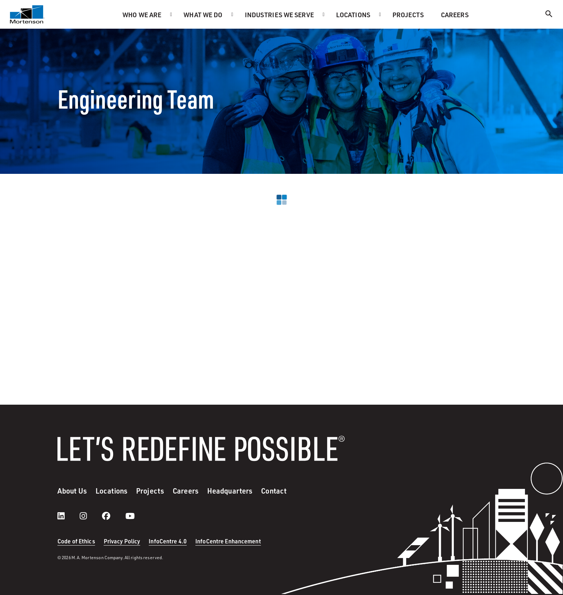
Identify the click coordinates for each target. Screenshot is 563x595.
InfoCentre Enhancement (228, 541)
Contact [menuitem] (274, 490)
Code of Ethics (76, 541)
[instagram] (90, 515)
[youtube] (130, 515)
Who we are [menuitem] (141, 14)
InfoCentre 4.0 (168, 541)
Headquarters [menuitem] (229, 490)
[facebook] (113, 515)
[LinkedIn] (68, 515)
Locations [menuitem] (353, 14)
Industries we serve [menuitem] (279, 14)
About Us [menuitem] (72, 490)
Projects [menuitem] (408, 14)
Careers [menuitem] (455, 14)
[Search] (549, 15)
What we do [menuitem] (202, 14)
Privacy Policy (122, 541)
